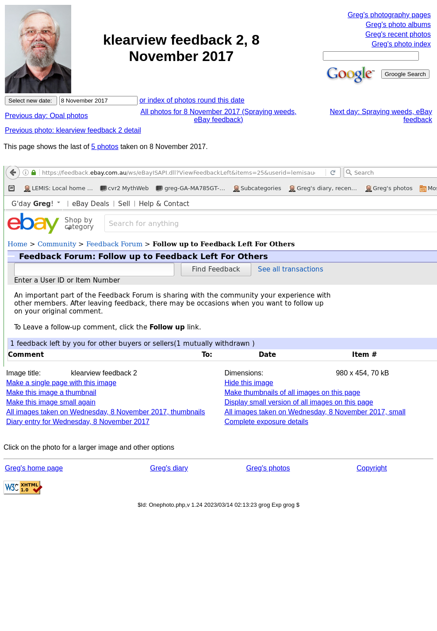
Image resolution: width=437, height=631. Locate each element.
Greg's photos (268, 468)
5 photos (104, 146)
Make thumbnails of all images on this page (292, 392)
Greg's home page (34, 468)
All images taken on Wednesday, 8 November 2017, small (314, 412)
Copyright (371, 468)
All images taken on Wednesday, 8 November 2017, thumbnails (105, 412)
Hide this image (248, 382)
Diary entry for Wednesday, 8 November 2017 (78, 421)
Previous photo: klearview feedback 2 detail (73, 130)
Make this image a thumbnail (51, 392)
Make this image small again (51, 402)
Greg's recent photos (398, 34)
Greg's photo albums (398, 24)
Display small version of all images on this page (298, 402)
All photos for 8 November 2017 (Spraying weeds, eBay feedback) (218, 115)
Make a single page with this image (61, 382)
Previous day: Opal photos (46, 115)
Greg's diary (169, 468)
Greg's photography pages (389, 15)
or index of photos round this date (192, 100)
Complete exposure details (266, 421)
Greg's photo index (401, 44)
